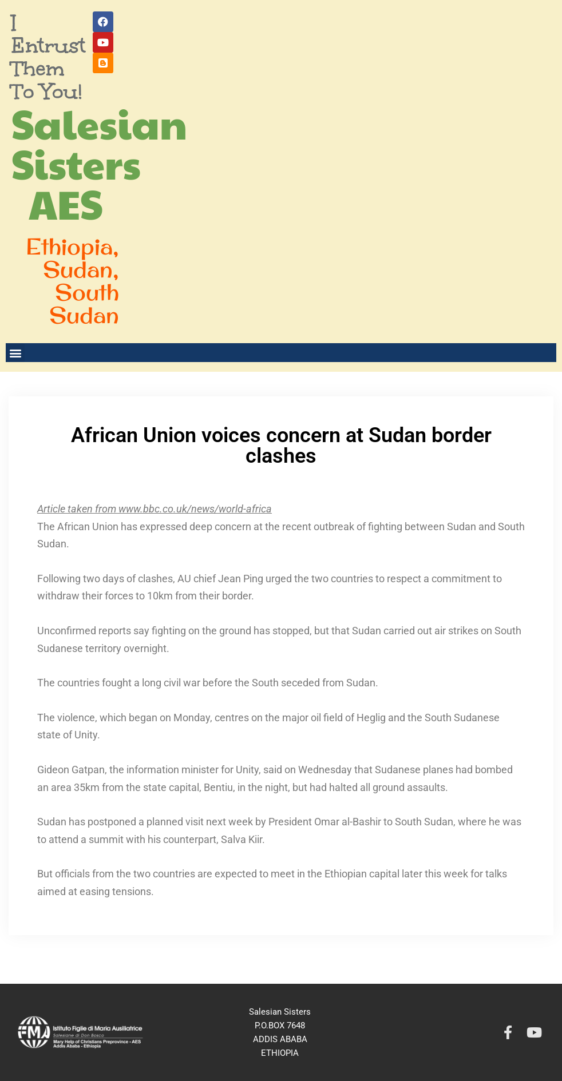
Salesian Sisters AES (99, 163)
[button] (15, 352)
